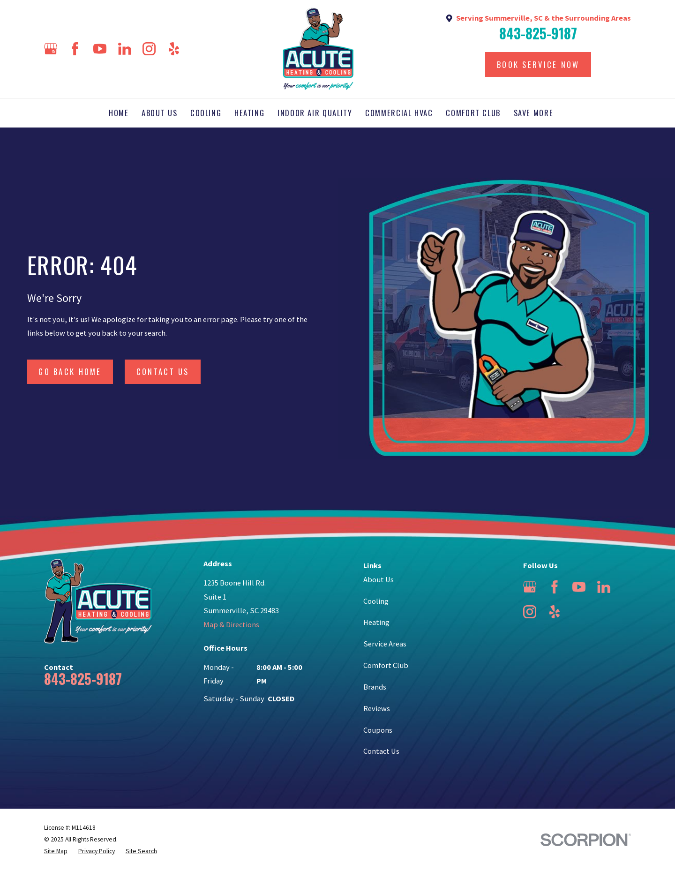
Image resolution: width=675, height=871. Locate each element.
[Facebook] (75, 48)
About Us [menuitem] (159, 113)
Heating (376, 622)
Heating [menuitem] (249, 113)
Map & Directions (231, 624)
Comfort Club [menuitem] (473, 113)
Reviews (376, 708)
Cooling (376, 601)
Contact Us (162, 371)
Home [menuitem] (119, 113)
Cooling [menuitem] (206, 113)
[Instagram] (149, 48)
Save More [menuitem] (534, 113)
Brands (374, 686)
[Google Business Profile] (50, 48)
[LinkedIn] (124, 48)
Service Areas (384, 643)
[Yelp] (173, 48)
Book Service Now (538, 64)
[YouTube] (99, 48)
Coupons (377, 730)
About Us (378, 579)
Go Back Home (70, 371)
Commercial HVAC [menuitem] (399, 113)
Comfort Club (385, 665)
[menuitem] (56, 851)
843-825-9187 (538, 34)
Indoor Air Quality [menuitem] (315, 113)
